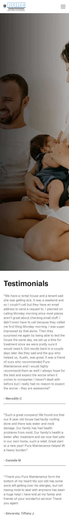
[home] (14, 6)
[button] (62, 6)
